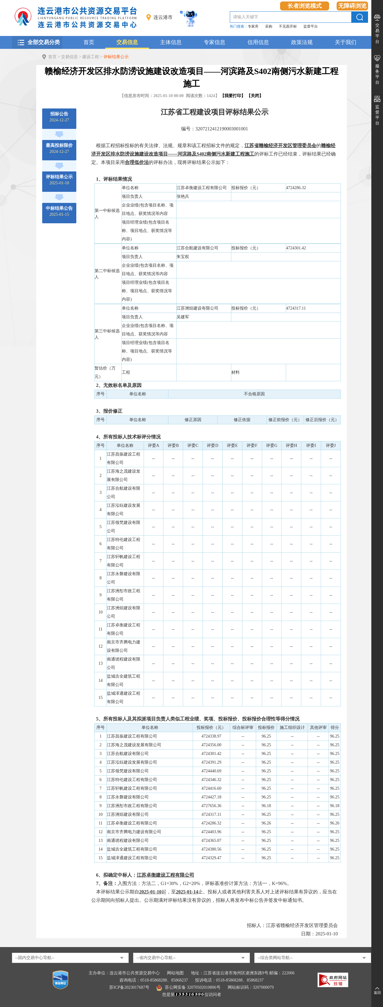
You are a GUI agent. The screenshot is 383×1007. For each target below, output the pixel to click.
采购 (268, 26)
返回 (377, 993)
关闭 (255, 96)
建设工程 (90, 57)
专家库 (253, 26)
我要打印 (232, 96)
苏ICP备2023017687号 (129, 987)
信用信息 (258, 42)
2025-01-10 (59, 179)
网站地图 (175, 973)
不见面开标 (288, 26)
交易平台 (377, 33)
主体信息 (171, 42)
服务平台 (377, 74)
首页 (88, 42)
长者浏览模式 (305, 6)
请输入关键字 (245, 17)
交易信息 (127, 42)
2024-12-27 (59, 116)
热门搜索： (239, 26)
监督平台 (310, 26)
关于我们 (345, 42)
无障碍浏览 (352, 6)
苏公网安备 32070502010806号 (188, 987)
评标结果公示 (116, 57)
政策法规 (302, 42)
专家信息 (214, 42)
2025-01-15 (59, 211)
